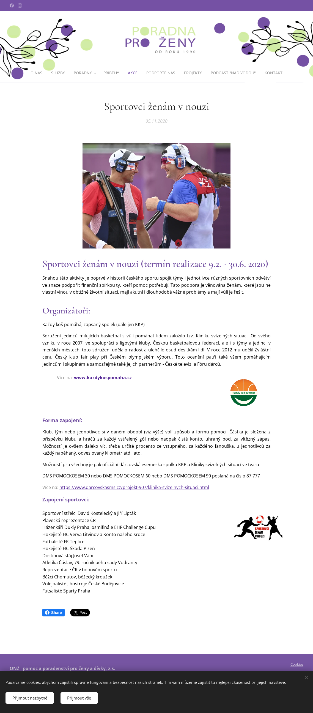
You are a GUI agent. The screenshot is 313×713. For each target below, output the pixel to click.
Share (53, 612)
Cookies (296, 664)
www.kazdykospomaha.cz (103, 378)
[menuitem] (36, 73)
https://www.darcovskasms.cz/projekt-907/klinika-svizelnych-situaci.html (134, 487)
